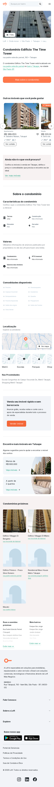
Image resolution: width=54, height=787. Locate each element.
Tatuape (36, 41)
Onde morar (14, 41)
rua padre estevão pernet (13, 66)
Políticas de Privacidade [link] (13, 753)
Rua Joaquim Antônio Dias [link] (12, 635)
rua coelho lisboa (9, 610)
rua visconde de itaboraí (11, 541)
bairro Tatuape (33, 66)
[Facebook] (35, 779)
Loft (4, 41)
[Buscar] (40, 4)
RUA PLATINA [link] (8, 641)
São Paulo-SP (8, 69)
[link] (16, 424)
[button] (27, 341)
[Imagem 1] (21, 126)
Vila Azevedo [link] (34, 635)
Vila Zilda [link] (33, 638)
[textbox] (26, 3)
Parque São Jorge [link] (36, 626)
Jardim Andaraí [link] (35, 632)
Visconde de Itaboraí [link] (10, 638)
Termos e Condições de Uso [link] (15, 758)
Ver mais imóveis (12, 175)
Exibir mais (8, 646)
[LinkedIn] (27, 779)
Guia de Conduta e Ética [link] (13, 763)
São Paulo (26, 41)
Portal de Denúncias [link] (11, 748)
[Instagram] (19, 779)
